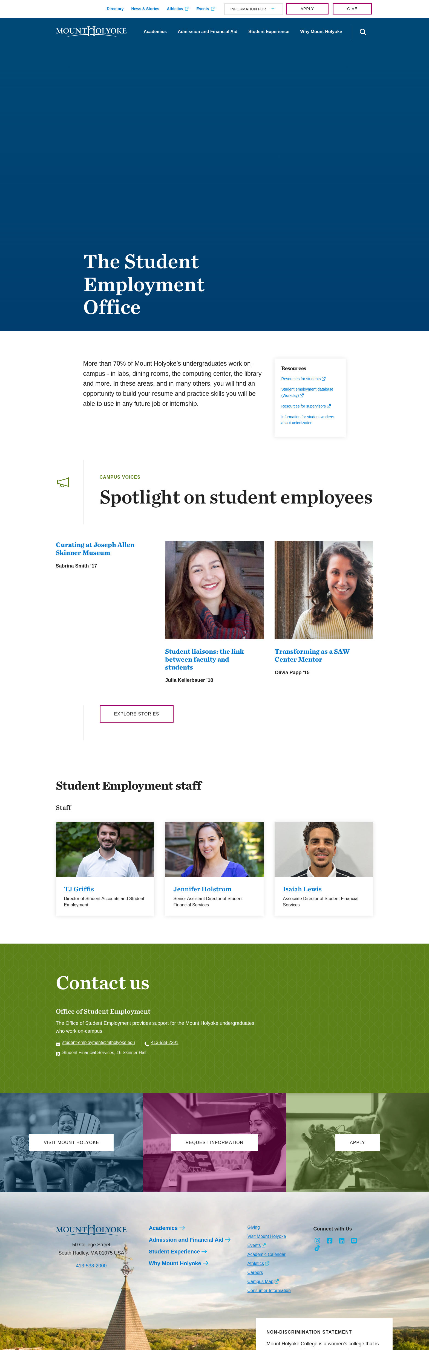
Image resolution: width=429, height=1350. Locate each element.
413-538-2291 (164, 1042)
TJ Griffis (79, 889)
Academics (155, 31)
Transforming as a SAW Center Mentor (312, 655)
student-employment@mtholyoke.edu (98, 1042)
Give (352, 9)
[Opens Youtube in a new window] (354, 1241)
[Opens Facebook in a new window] (329, 1241)
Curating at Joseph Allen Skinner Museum (95, 548)
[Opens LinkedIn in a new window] (342, 1241)
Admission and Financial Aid (207, 31)
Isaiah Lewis (302, 889)
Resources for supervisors (303, 406)
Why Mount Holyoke (321, 31)
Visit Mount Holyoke (266, 1236)
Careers (255, 1272)
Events (203, 9)
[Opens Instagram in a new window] (317, 1241)
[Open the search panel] (363, 32)
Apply (307, 9)
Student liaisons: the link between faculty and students (204, 659)
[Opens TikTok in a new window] (317, 1248)
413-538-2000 (91, 1265)
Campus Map (260, 1281)
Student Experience (268, 31)
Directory (115, 9)
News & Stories (145, 9)
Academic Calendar (266, 1254)
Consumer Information (268, 1290)
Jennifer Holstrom (202, 889)
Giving (253, 1227)
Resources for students (301, 379)
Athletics (175, 9)
